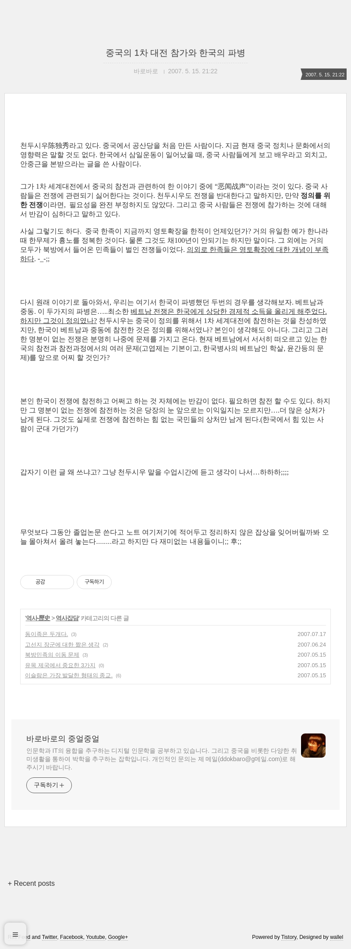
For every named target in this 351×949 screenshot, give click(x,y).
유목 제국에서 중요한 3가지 (60, 665)
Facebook (71, 937)
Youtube (95, 937)
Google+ (118, 937)
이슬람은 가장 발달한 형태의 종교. (69, 675)
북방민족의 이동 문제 (52, 654)
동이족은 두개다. (46, 634)
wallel (336, 937)
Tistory (289, 937)
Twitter (49, 937)
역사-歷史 (38, 618)
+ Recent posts (31, 883)
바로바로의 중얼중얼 (62, 738)
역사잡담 (67, 618)
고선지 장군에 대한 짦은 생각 (62, 644)
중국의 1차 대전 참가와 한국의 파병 (175, 53)
